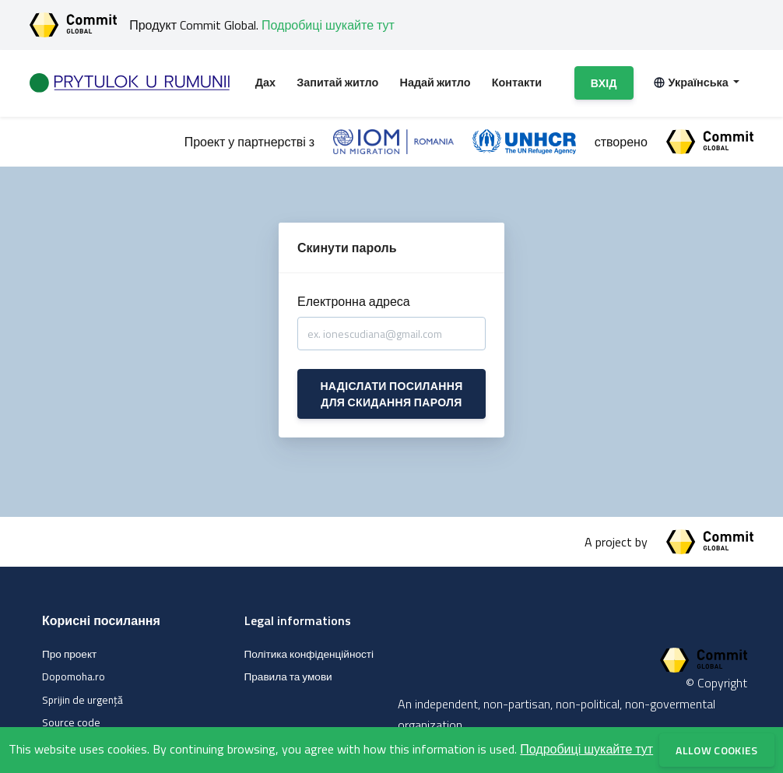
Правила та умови (288, 676)
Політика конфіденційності (309, 654)
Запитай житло (337, 82)
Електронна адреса (353, 301)
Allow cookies (717, 750)
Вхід (604, 83)
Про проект (69, 654)
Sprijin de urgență (82, 700)
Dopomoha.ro (73, 676)
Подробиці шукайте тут (328, 25)
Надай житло (435, 82)
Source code (71, 722)
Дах (265, 82)
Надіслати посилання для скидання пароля (391, 394)
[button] (696, 83)
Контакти (517, 82)
